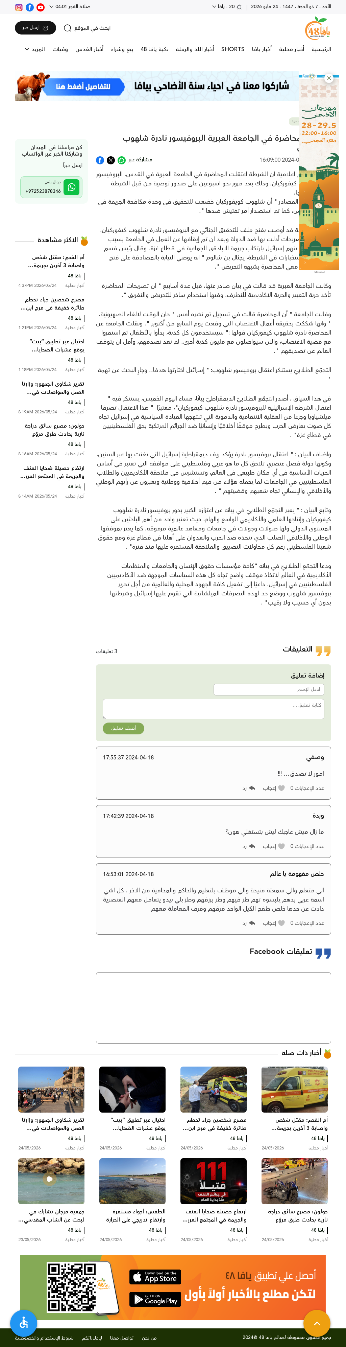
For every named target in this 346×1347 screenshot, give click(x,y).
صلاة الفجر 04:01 (72, 6)
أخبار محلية (291, 49)
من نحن (149, 1338)
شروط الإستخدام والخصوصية (44, 1338)
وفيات (60, 49)
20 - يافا (230, 6)
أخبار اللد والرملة (195, 49)
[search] (87, 28)
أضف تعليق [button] (123, 728)
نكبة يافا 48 (154, 49)
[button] (328, 78)
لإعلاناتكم (92, 1338)
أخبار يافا (262, 49)
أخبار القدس (89, 49)
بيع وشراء (122, 49)
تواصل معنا (122, 1338)
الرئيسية (321, 49)
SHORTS (233, 49)
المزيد (37, 49)
